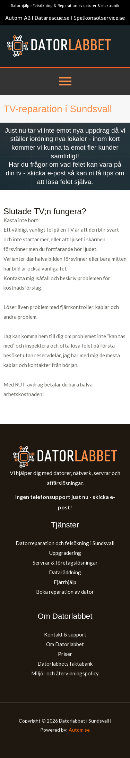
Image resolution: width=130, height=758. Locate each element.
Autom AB (18, 18)
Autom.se (79, 730)
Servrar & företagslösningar (65, 562)
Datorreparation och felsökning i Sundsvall (65, 543)
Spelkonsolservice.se (99, 18)
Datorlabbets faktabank (65, 663)
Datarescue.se (52, 18)
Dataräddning (65, 572)
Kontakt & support (65, 634)
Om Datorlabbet (65, 644)
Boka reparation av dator (65, 592)
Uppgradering (65, 553)
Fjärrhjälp (65, 582)
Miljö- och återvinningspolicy (65, 673)
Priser (65, 654)
